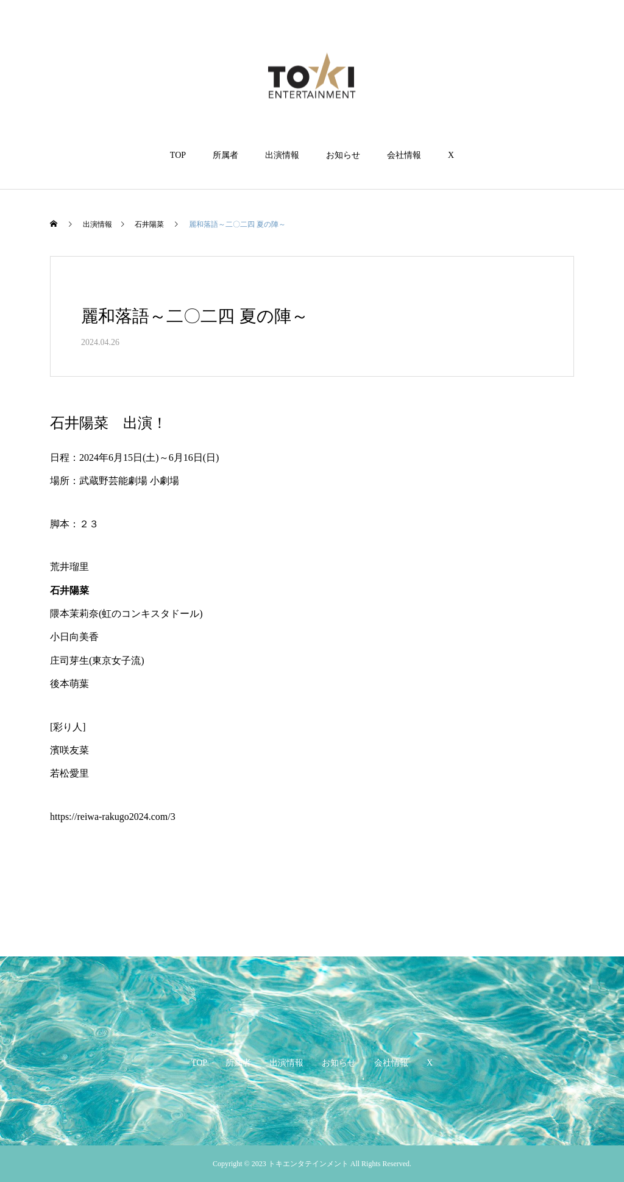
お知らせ (343, 155)
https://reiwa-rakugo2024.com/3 (113, 816)
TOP (178, 155)
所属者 (225, 155)
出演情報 (282, 155)
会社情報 (404, 155)
